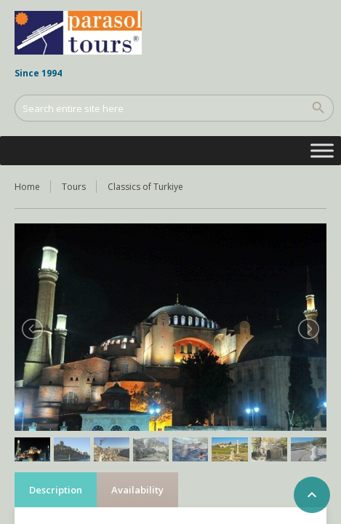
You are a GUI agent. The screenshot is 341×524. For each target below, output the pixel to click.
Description (55, 489)
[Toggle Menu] (322, 150)
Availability (137, 489)
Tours (74, 186)
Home (27, 186)
